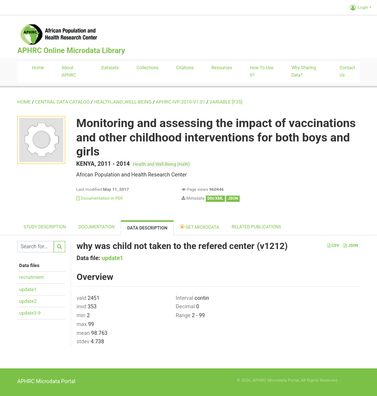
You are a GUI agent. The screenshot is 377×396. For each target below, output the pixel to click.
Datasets (110, 67)
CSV (333, 245)
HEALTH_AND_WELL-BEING (123, 102)
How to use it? (261, 71)
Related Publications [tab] (256, 226)
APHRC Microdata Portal (46, 381)
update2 (27, 301)
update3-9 (29, 313)
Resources (221, 67)
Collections (148, 67)
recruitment (31, 277)
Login (359, 7)
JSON (350, 245)
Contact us (347, 71)
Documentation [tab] (96, 226)
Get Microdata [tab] (199, 227)
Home (38, 67)
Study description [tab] (45, 226)
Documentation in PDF (99, 198)
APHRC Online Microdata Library (71, 50)
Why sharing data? (303, 71)
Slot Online (349, 380)
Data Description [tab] (147, 228)
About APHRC (68, 71)
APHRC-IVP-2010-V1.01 (180, 102)
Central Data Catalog (62, 102)
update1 (27, 289)
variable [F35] (225, 102)
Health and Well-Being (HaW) (161, 164)
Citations (185, 67)
